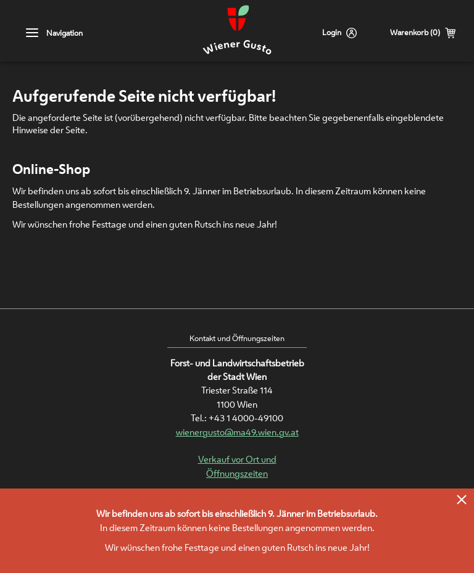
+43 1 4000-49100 (246, 418)
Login (331, 32)
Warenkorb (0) (415, 32)
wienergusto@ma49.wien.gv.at (237, 432)
